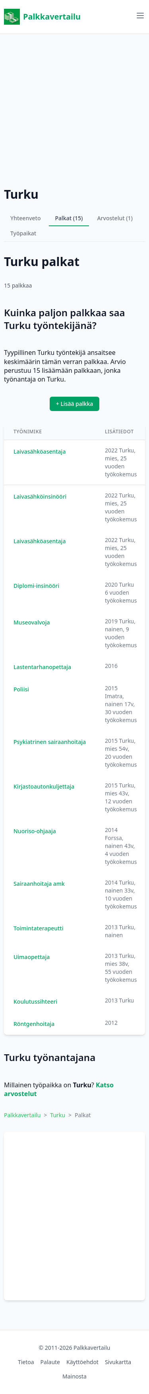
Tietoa (26, 1362)
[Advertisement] (74, 108)
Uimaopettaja (32, 957)
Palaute (50, 1362)
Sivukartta (118, 1362)
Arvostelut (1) (115, 218)
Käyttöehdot (82, 1362)
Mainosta (74, 1376)
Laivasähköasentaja (40, 451)
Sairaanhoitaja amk (39, 883)
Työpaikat (23, 233)
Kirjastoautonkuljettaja (44, 786)
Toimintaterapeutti (38, 928)
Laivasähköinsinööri (40, 496)
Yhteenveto (25, 218)
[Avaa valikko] (140, 15)
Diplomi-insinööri (36, 585)
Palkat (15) (69, 218)
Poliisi (21, 689)
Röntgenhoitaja (34, 1024)
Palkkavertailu (42, 17)
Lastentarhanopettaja (42, 667)
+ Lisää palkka (74, 403)
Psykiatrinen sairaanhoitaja (50, 742)
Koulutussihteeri (35, 1001)
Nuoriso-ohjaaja (35, 831)
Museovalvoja (32, 622)
